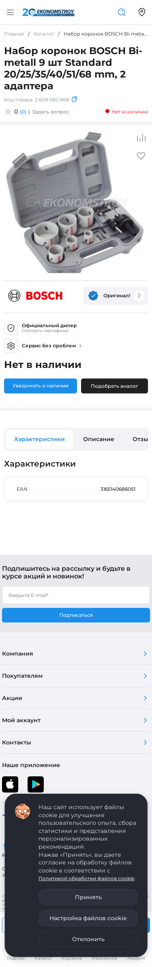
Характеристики (39, 439)
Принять (88, 897)
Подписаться (76, 615)
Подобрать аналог (114, 386)
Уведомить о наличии (41, 386)
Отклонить (88, 939)
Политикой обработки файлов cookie (86, 878)
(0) (23, 112)
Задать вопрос (50, 112)
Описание (98, 439)
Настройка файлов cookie (88, 918)
